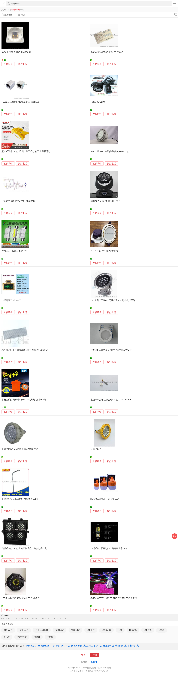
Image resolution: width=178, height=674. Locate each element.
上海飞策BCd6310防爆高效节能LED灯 (19, 449)
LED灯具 (133, 630)
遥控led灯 (59, 630)
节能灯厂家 (121, 645)
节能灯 (37, 637)
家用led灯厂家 (63, 645)
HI (22, 618)
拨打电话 (22, 64)
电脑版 (93, 661)
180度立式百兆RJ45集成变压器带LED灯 (20, 102)
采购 (174, 536)
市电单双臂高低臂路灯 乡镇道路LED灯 (20, 499)
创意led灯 (8, 630)
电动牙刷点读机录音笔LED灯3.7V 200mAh (110, 399)
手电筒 (50, 637)
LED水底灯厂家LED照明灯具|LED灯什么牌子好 (112, 300)
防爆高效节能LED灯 (11, 300)
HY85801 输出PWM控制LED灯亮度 (18, 201)
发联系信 (8, 64)
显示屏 (7, 637)
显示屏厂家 (109, 645)
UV (54, 618)
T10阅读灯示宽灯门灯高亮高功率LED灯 (109, 548)
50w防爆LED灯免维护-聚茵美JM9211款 (109, 151)
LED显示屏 (106, 630)
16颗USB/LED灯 (98, 102)
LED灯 (161, 630)
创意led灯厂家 (48, 645)
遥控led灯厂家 (78, 645)
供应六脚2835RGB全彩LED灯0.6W (107, 52)
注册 (95, 655)
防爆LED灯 (95, 449)
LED (120, 630)
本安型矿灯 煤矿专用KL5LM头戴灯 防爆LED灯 (23, 399)
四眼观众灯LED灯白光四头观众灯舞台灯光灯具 (24, 548)
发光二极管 (22, 637)
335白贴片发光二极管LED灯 (15, 250)
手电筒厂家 (133, 645)
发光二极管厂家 (94, 645)
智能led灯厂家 (32, 645)
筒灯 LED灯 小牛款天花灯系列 (104, 250)
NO (36, 618)
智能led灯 (75, 630)
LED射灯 (90, 630)
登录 (83, 655)
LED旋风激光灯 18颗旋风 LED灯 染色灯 (20, 598)
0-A (2, 618)
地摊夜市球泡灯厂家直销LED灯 (105, 499)
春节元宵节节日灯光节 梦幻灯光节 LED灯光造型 (113, 598)
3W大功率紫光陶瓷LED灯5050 (16, 52)
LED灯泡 (147, 630)
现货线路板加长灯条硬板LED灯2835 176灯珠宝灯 (25, 350)
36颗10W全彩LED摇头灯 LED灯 (105, 201)
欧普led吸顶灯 (42, 630)
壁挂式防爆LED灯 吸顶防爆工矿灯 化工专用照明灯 (25, 151)
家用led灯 (24, 630)
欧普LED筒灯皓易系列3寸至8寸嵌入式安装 (111, 350)
